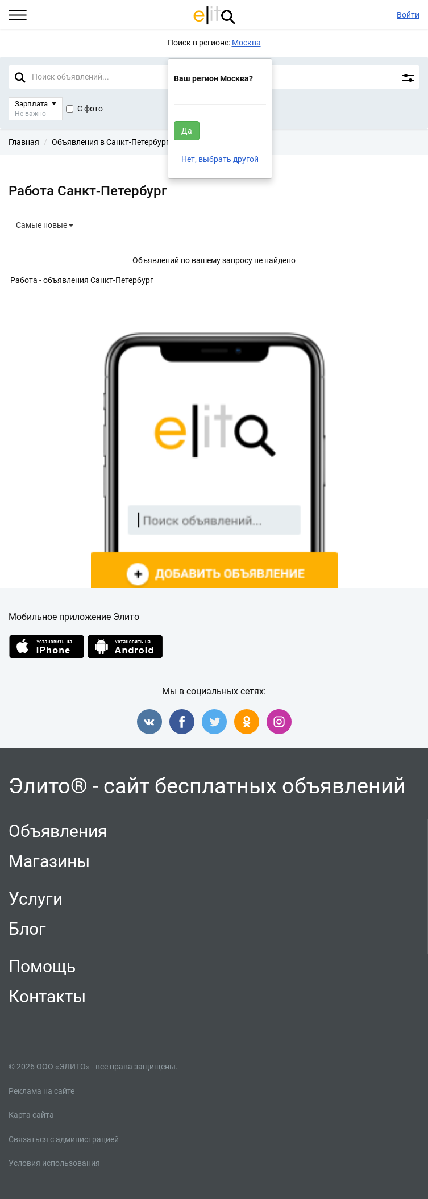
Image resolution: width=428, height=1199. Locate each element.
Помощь (42, 966)
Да (186, 130)
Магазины (49, 861)
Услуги (36, 899)
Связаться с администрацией (64, 1139)
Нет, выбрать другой (220, 159)
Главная (24, 142)
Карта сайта (31, 1114)
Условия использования (54, 1163)
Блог (27, 929)
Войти (408, 14)
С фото (84, 108)
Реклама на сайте (41, 1091)
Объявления (58, 831)
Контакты (47, 996)
